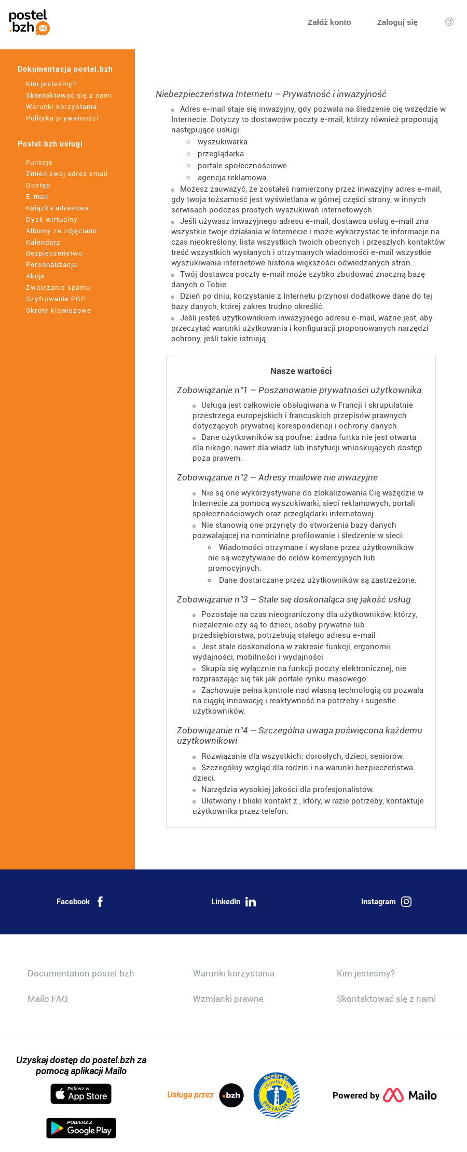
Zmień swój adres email (67, 174)
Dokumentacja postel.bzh (65, 69)
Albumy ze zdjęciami (61, 231)
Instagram (386, 901)
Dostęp (38, 185)
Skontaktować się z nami (69, 95)
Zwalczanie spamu (58, 287)
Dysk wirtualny (52, 219)
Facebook (81, 901)
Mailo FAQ (48, 999)
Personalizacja (51, 265)
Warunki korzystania (61, 107)
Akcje (35, 276)
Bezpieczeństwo (54, 253)
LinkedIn (233, 901)
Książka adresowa (57, 208)
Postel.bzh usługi (50, 144)
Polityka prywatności (62, 118)
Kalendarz (43, 242)
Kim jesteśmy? (51, 84)
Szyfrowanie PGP (56, 299)
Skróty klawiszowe (58, 310)
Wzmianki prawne (228, 999)
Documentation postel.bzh (81, 973)
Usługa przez (205, 1095)
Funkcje (39, 162)
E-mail (37, 196)
